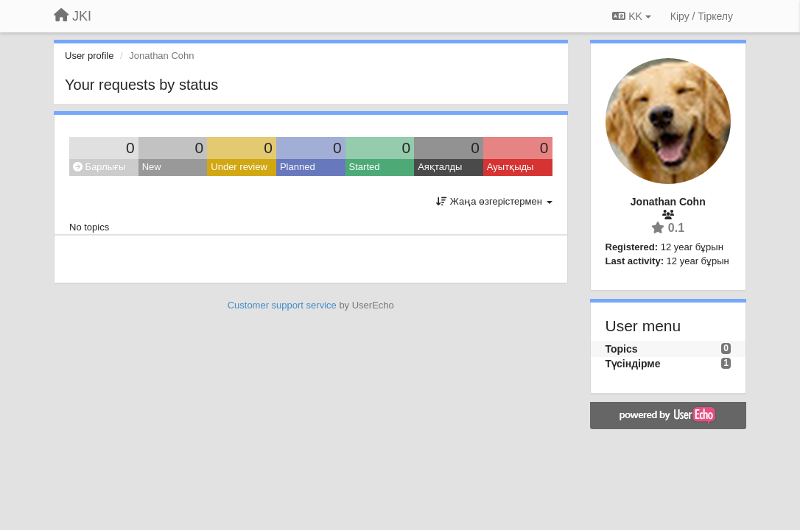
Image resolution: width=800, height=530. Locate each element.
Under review (239, 166)
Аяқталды (440, 166)
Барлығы (99, 166)
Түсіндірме (633, 364)
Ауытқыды (510, 166)
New (151, 166)
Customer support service (282, 305)
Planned (297, 166)
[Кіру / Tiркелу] (701, 16)
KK (631, 16)
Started (364, 166)
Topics (622, 349)
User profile (89, 55)
